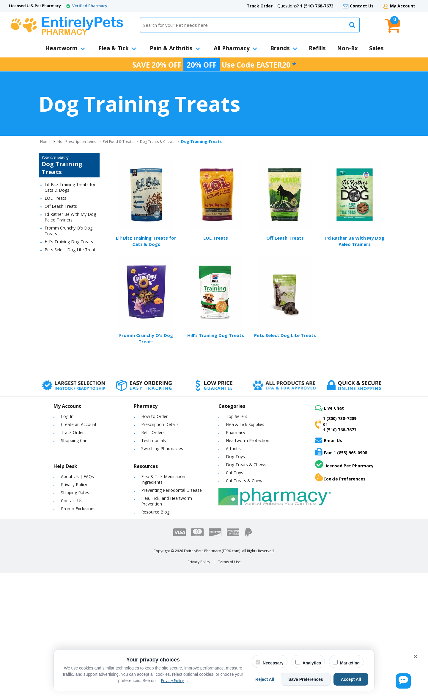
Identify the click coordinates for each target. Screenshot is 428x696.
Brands (283, 48)
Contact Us (362, 6)
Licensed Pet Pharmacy (344, 464)
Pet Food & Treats (118, 141)
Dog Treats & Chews (157, 141)
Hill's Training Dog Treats (69, 241)
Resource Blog (155, 512)
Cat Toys (234, 472)
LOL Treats (55, 198)
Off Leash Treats (61, 206)
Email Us (328, 440)
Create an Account (79, 424)
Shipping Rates (75, 492)
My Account (402, 6)
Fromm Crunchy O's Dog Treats (146, 338)
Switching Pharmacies (162, 448)
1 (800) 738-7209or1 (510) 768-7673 (335, 424)
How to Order (154, 416)
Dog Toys (235, 456)
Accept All (353, 679)
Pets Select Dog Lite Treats (71, 249)
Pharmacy (235, 432)
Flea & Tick (117, 48)
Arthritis (233, 448)
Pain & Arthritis (175, 48)
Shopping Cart (74, 440)
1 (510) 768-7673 (316, 6)
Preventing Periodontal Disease (171, 490)
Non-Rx (347, 48)
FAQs (89, 476)
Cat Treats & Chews (245, 480)
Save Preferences (313, 679)
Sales (376, 48)
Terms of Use (229, 561)
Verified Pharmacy (89, 5)
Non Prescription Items (76, 141)
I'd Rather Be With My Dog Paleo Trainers (70, 217)
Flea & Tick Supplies (245, 424)
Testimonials (153, 440)
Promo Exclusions (78, 508)
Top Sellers (236, 416)
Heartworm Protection (247, 440)
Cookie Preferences (340, 477)
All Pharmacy (235, 48)
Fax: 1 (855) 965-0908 (341, 451)
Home (45, 141)
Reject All (277, 679)
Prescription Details (160, 424)
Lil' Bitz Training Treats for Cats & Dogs (146, 241)
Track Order (260, 6)
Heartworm (65, 48)
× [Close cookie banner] (415, 656)
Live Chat (329, 408)
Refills (317, 48)
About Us (70, 476)
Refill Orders (153, 432)
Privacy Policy (74, 484)
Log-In (67, 416)
